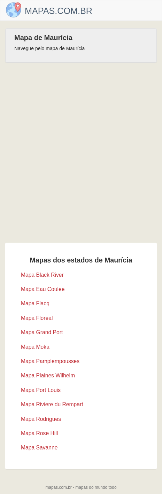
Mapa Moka (35, 347)
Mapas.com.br (58, 11)
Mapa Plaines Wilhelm (48, 375)
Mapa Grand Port (42, 332)
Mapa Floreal (37, 318)
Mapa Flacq (35, 303)
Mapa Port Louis (41, 390)
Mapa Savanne (39, 447)
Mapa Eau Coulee (42, 289)
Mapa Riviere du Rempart (52, 404)
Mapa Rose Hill (39, 433)
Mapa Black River (42, 275)
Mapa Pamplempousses (50, 361)
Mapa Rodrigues (41, 419)
